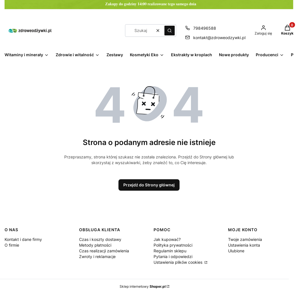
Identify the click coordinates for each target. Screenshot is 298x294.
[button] (169, 30)
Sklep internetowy (143, 286)
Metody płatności (95, 245)
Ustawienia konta (244, 245)
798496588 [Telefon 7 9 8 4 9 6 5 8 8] (204, 28)
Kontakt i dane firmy (23, 239)
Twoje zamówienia (245, 239)
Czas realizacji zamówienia (104, 250)
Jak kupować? (167, 239)
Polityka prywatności (173, 245)
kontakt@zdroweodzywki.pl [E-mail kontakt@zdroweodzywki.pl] (219, 37)
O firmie (12, 245)
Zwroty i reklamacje (97, 256)
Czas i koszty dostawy (100, 239)
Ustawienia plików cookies (179, 262)
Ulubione (236, 250)
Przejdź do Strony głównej (149, 184)
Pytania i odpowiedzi (173, 256)
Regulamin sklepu (170, 250)
